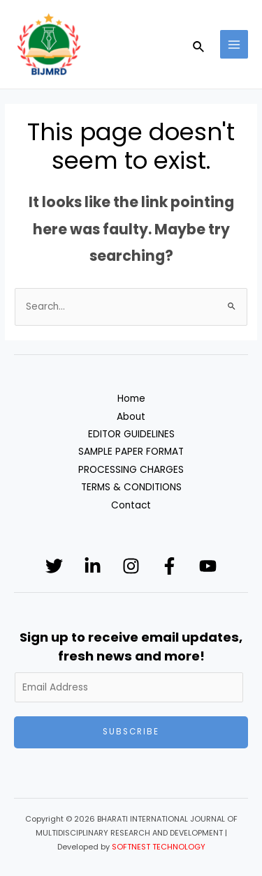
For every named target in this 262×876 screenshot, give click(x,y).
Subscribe (131, 731)
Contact (131, 505)
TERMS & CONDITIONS (131, 487)
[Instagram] (131, 566)
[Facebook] (169, 566)
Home (131, 398)
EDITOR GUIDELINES (131, 434)
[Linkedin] (92, 566)
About (131, 416)
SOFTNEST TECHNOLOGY (158, 847)
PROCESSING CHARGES (131, 469)
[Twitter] (54, 566)
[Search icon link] (199, 44)
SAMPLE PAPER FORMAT (131, 451)
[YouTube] (208, 566)
